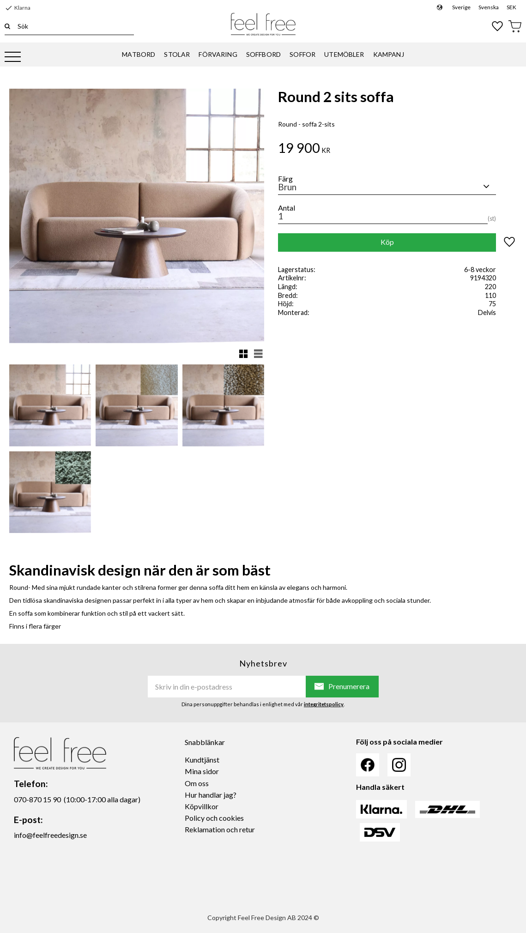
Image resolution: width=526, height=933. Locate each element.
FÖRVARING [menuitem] (218, 54)
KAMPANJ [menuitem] (388, 54)
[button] (13, 57)
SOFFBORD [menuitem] (263, 54)
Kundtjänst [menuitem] (202, 759)
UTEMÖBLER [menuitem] (344, 54)
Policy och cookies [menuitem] (214, 817)
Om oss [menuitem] (197, 783)
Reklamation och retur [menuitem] (220, 829)
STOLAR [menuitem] (177, 54)
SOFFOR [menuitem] (302, 54)
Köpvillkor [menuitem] (201, 806)
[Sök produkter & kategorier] (72, 26)
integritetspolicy (324, 704)
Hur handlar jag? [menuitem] (210, 794)
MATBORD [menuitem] (138, 54)
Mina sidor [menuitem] (202, 771)
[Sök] (7, 26)
